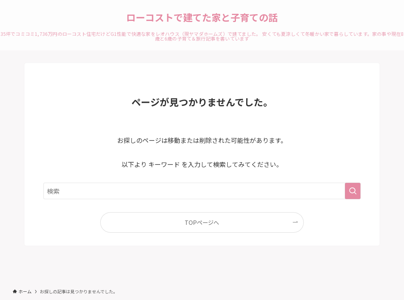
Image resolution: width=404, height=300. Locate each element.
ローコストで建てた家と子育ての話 (202, 17)
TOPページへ (202, 222)
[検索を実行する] (353, 191)
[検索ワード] (202, 191)
